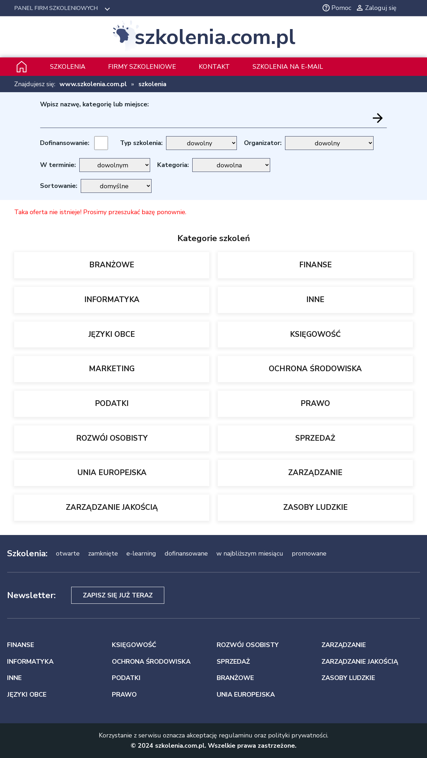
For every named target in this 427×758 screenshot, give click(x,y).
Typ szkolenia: (141, 143)
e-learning (141, 553)
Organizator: (262, 143)
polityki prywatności (297, 735)
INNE (315, 300)
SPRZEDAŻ (315, 438)
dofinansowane (186, 553)
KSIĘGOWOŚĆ (315, 334)
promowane (309, 553)
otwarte (68, 553)
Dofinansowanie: (64, 143)
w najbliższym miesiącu (249, 553)
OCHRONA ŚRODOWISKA (315, 369)
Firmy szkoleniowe (142, 66)
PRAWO (315, 403)
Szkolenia (67, 66)
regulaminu (235, 735)
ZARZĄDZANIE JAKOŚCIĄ (112, 507)
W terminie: (58, 165)
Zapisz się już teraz (118, 595)
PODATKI (112, 403)
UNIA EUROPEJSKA (112, 473)
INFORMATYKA (112, 300)
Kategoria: (173, 165)
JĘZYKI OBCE (112, 334)
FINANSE (315, 265)
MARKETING (112, 369)
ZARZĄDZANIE (315, 473)
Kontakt (214, 66)
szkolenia (152, 84)
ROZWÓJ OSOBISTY (112, 438)
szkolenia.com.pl (215, 37)
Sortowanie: (58, 186)
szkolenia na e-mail (287, 66)
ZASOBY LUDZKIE (315, 507)
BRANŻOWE (111, 265)
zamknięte (103, 553)
